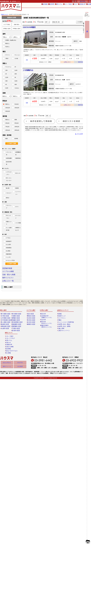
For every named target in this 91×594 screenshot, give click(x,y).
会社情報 (78, 331)
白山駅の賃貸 (5, 333)
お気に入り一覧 (11, 285)
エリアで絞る (7, 24)
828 (27, 103)
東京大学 (43, 318)
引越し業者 (59, 333)
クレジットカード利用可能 (63, 327)
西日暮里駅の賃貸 (17, 327)
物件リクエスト (11, 281)
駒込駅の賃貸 (5, 329)
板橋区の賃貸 (31, 329)
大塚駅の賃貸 (16, 320)
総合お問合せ (7, 345)
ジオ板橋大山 (28, 71)
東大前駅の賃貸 (16, 318)
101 (27, 60)
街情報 (58, 318)
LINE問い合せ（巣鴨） (62, 331)
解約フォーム (7, 349)
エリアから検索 (11, 273)
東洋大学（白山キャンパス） (46, 327)
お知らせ (78, 324)
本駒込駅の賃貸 (5, 331)
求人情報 (78, 335)
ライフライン (60, 322)
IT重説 (58, 324)
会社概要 (20, 349)
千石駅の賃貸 (16, 333)
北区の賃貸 (30, 318)
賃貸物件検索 (9, 269)
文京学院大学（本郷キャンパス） (46, 321)
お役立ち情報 (79, 329)
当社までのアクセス (80, 333)
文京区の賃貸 (31, 322)
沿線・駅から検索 (12, 277)
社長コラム (47, 5)
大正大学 (43, 324)
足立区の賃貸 (31, 327)
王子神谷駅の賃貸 (6, 324)
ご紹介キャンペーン (62, 335)
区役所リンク (60, 320)
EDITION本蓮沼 (30, 27)
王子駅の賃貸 (5, 320)
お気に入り (67, 62)
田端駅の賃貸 (16, 324)
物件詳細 (81, 62)
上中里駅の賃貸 (5, 322)
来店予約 (20, 345)
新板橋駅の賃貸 (16, 329)
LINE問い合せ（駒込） (62, 329)
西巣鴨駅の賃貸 (16, 331)
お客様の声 (75, 5)
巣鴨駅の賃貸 (16, 322)
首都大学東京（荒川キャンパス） (46, 331)
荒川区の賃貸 (31, 324)
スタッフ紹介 (57, 5)
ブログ (67, 5)
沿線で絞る (16, 24)
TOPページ (4, 14)
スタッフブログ (79, 320)
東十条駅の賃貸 (5, 318)
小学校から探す (7, 28)
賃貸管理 (38, 5)
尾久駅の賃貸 (16, 335)
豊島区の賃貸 (31, 320)
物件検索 (29, 5)
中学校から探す (16, 28)
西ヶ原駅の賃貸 (5, 327)
